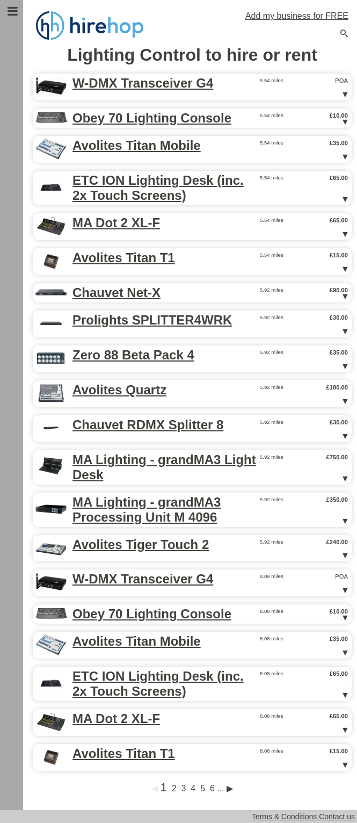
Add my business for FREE (296, 15)
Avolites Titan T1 (123, 257)
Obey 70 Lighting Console (151, 118)
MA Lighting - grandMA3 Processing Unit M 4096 (146, 509)
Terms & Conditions (284, 816)
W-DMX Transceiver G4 (142, 83)
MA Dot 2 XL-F (116, 222)
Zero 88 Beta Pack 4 (133, 355)
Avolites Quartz (119, 389)
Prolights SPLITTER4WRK (152, 320)
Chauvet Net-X (116, 292)
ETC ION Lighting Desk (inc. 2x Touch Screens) (158, 188)
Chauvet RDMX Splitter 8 (147, 424)
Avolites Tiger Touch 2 (140, 544)
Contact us (337, 816)
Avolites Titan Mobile (136, 145)
